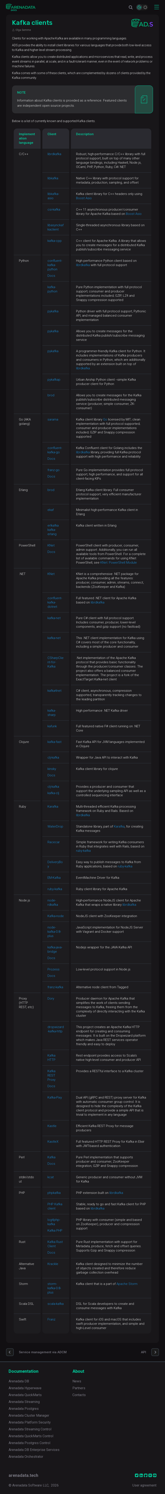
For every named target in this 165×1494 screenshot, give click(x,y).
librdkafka (54, 154)
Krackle (52, 1264)
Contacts (79, 1395)
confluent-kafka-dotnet (54, 602)
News (76, 1381)
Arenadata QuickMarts (25, 1395)
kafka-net (54, 618)
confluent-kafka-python (54, 265)
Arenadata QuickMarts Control (31, 1436)
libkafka (52, 178)
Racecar (53, 842)
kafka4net (54, 691)
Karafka (52, 806)
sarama (52, 419)
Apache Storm (127, 1284)
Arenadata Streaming (24, 1402)
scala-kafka (55, 1304)
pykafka (52, 311)
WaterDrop (55, 826)
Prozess (53, 969)
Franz (51, 1319)
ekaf (50, 510)
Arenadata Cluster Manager (29, 1415)
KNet (51, 545)
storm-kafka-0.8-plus (54, 1288)
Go (105, 419)
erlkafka (53, 525)
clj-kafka (53, 757)
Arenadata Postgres (24, 1409)
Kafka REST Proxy (51, 1075)
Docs (51, 276)
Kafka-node (55, 916)
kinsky (51, 769)
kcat (50, 1177)
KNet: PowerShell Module (118, 562)
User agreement (144, 1485)
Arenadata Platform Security (30, 1422)
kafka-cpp (54, 241)
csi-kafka (53, 209)
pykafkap (53, 380)
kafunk (52, 726)
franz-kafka (55, 987)
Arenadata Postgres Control (29, 1443)
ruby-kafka (83, 851)
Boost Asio (84, 198)
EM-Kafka (54, 878)
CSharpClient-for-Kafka (55, 662)
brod (50, 395)
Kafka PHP (54, 1230)
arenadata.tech (23, 1475)
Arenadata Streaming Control (30, 1429)
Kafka (51, 1157)
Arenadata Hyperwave (25, 1388)
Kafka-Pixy (54, 1097)
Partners (78, 1388)
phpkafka (54, 1193)
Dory (50, 998)
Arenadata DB (19, 1381)
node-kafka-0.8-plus (54, 931)
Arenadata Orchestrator (26, 1457)
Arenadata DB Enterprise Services (34, 1450)
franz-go (53, 470)
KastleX (52, 1142)
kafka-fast (54, 742)
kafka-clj (53, 793)
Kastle (52, 1126)
